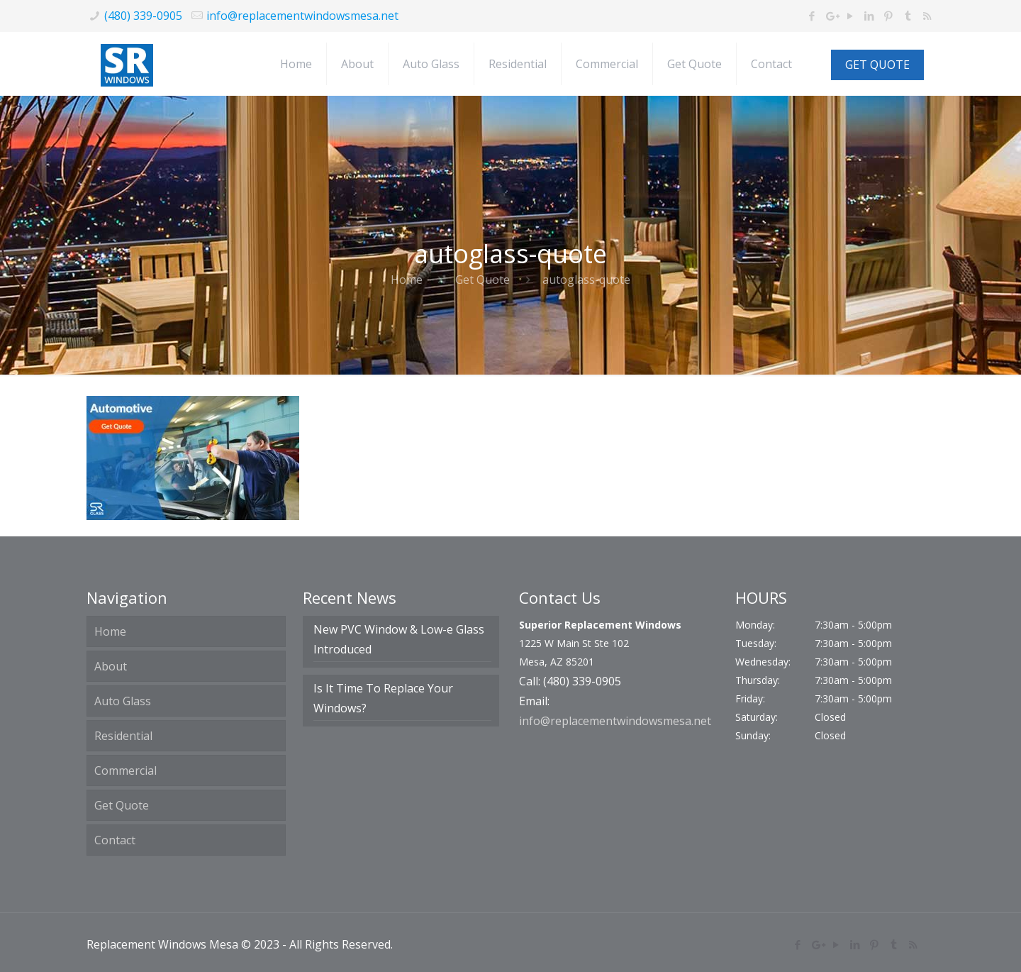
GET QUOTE (877, 64)
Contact (114, 840)
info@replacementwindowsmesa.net (302, 15)
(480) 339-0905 (143, 15)
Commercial (125, 770)
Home (407, 279)
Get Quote (482, 279)
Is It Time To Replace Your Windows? (383, 698)
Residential (123, 736)
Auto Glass (122, 701)
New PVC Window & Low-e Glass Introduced (398, 639)
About (110, 666)
